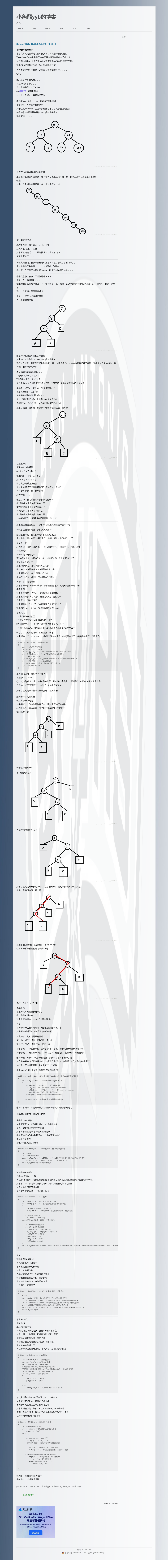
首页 (34, 29)
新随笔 (47, 29)
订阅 (74, 29)
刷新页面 (107, 1504)
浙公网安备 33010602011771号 (74, 1553)
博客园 (20, 29)
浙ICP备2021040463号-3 (96, 1553)
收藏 (74, 1486)
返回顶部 (114, 1504)
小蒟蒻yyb (46, 1486)
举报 (79, 1486)
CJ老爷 (22, 91)
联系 (61, 29)
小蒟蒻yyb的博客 (36, 17)
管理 (88, 29)
